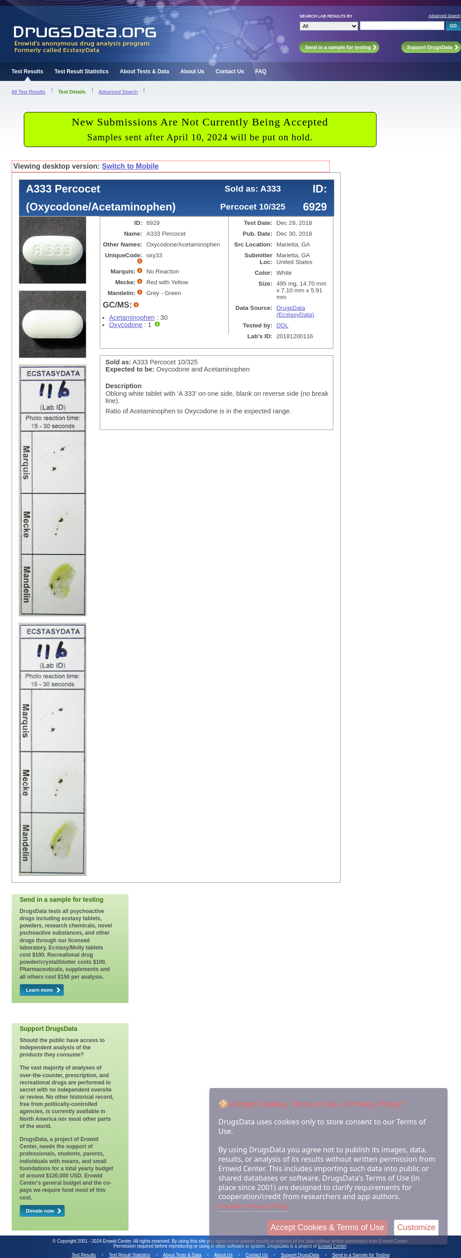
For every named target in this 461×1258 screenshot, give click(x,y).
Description (124, 385)
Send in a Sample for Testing (361, 1255)
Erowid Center (332, 1246)
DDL (282, 325)
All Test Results (28, 91)
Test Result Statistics (81, 71)
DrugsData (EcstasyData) (295, 311)
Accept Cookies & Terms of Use (327, 1227)
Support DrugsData (300, 1255)
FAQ (260, 71)
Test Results (27, 71)
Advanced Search (445, 15)
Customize (416, 1227)
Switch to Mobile (130, 166)
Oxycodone (125, 324)
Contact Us (230, 71)
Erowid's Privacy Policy (253, 1205)
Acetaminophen (132, 317)
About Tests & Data (144, 71)
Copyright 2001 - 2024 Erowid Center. (94, 1241)
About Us (192, 71)
